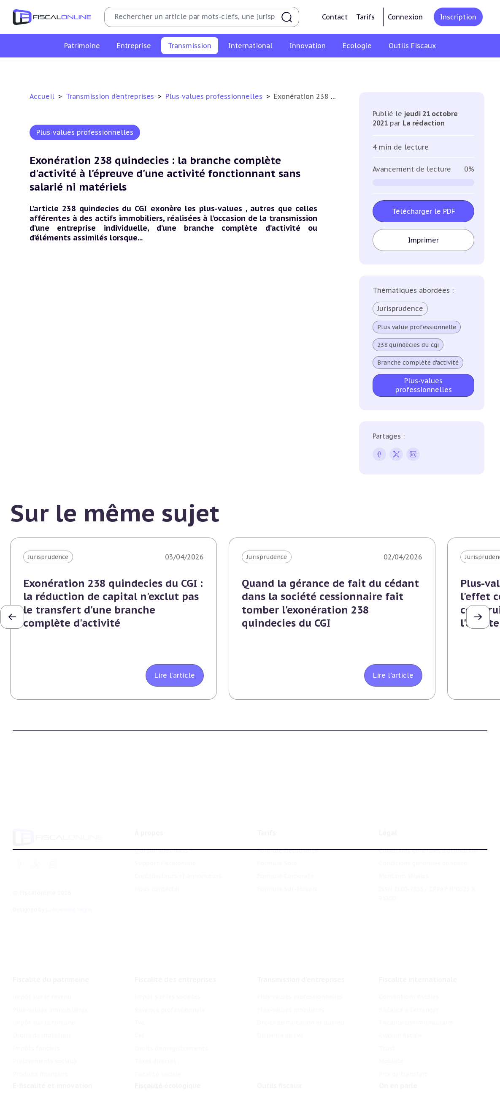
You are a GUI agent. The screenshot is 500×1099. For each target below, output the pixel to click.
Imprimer (423, 240)
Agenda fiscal (276, 1093)
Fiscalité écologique (168, 1063)
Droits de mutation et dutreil (308, 69)
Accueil (42, 96)
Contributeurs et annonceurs (178, 855)
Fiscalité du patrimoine (51, 951)
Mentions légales (404, 855)
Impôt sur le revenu (42, 968)
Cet (140, 1007)
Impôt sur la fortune (44, 994)
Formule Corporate (285, 855)
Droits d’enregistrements (171, 1019)
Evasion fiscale (400, 1007)
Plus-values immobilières (50, 981)
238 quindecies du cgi (408, 345)
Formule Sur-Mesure (287, 868)
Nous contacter (157, 868)
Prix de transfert (403, 1045)
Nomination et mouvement (419, 1081)
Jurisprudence (400, 308)
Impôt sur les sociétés (167, 968)
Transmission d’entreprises (111, 96)
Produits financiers (40, 1045)
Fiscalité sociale (158, 1045)
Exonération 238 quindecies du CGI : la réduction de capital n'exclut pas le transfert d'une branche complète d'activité (113, 603)
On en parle (398, 1063)
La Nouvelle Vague (69, 888)
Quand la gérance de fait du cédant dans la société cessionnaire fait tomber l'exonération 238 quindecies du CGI (330, 603)
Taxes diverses (155, 1032)
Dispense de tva (385, 69)
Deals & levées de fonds (414, 1093)
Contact (335, 17)
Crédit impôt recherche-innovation (64, 1081)
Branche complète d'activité (418, 362)
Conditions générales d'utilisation (428, 829)
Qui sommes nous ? (164, 829)
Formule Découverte (287, 829)
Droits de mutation (41, 1007)
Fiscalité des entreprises (175, 951)
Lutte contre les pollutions (175, 1081)
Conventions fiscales (409, 968)
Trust (387, 1019)
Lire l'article (174, 675)
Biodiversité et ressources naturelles (189, 1093)
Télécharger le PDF (423, 211)
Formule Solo (277, 842)
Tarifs (365, 17)
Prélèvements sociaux (45, 1032)
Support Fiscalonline (165, 842)
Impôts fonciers (36, 1019)
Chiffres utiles (278, 1081)
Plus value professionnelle (416, 327)
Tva (139, 994)
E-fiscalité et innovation (52, 1063)
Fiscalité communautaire (416, 994)
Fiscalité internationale (418, 951)
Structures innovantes (46, 1093)
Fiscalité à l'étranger (408, 981)
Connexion (405, 17)
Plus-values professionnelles (134, 69)
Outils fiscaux (279, 1063)
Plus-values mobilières (221, 69)
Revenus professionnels (170, 981)
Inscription (458, 17)
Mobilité (391, 1032)
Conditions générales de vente (423, 842)
